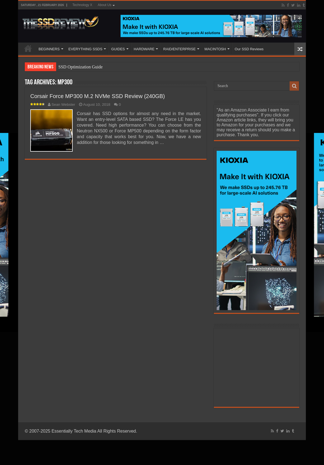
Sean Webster (63, 104)
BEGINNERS (49, 49)
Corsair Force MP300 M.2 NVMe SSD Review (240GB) (97, 96)
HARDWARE (144, 49)
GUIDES (118, 49)
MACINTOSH (215, 49)
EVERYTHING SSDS (85, 49)
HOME (28, 48)
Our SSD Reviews (249, 49)
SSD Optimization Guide (80, 67)
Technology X (82, 5)
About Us (104, 5)
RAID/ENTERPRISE (179, 49)
